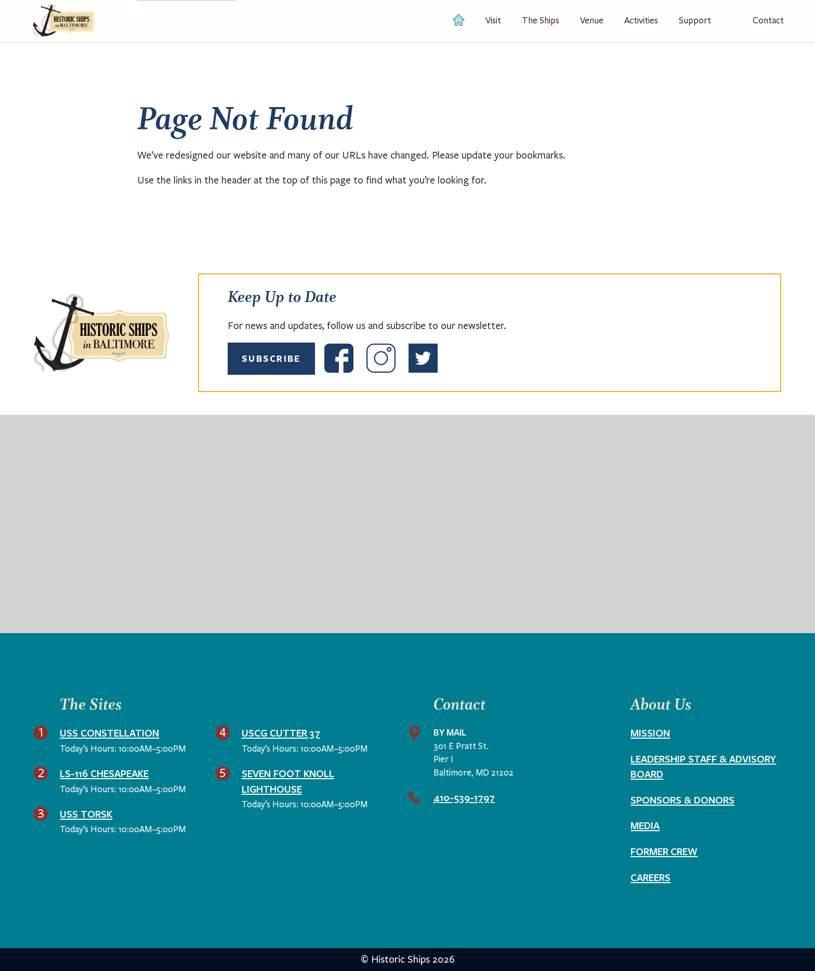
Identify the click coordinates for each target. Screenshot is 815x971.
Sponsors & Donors (682, 800)
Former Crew (664, 851)
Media (645, 825)
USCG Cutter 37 (281, 733)
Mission (650, 733)
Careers (650, 877)
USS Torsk (86, 814)
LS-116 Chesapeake (104, 773)
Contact (768, 20)
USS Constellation (109, 733)
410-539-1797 (464, 797)
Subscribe (271, 358)
